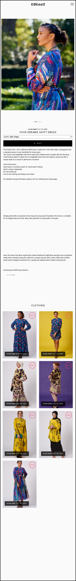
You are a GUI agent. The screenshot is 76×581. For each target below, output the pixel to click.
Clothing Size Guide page (48, 179)
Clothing (10, 275)
